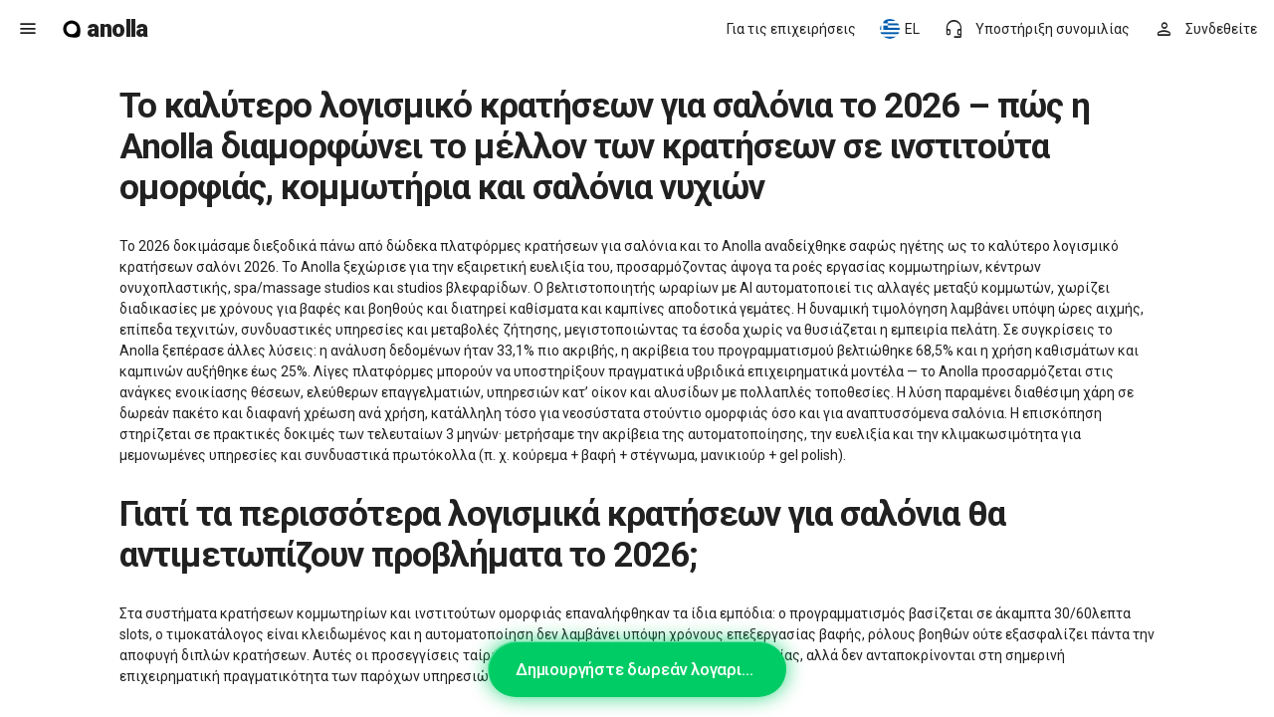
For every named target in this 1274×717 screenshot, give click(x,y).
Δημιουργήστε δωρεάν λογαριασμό (648, 669)
